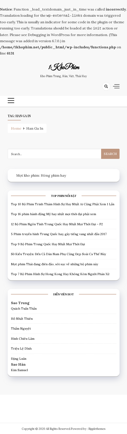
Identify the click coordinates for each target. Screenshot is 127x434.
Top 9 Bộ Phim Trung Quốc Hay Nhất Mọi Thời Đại (48, 243)
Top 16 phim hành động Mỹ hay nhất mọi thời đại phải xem (53, 213)
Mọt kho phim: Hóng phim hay (41, 174)
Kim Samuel (19, 369)
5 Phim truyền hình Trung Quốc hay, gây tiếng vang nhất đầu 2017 (59, 233)
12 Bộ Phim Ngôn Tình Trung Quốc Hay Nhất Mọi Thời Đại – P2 (57, 223)
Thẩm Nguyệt (21, 328)
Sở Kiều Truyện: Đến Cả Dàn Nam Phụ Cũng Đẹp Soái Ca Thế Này (58, 253)
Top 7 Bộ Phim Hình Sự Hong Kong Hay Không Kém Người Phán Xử (60, 273)
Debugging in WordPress (49, 34)
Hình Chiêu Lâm (22, 338)
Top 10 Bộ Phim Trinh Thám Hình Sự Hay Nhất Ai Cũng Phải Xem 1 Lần (62, 203)
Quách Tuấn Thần (24, 308)
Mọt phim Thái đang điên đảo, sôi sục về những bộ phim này (54, 263)
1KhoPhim (63, 66)
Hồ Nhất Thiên (22, 318)
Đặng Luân (18, 358)
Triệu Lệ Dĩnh (21, 348)
